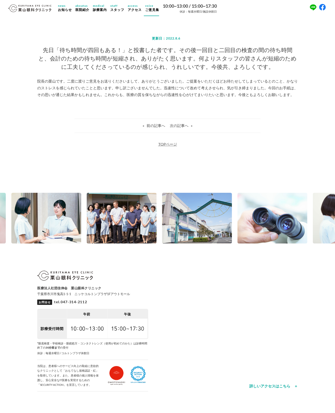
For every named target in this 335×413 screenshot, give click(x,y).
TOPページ (167, 147)
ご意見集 (157, 9)
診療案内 (104, 9)
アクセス (139, 9)
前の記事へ (156, 128)
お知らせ (69, 9)
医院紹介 (87, 9)
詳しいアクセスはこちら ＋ (273, 389)
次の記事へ (179, 128)
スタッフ (122, 9)
